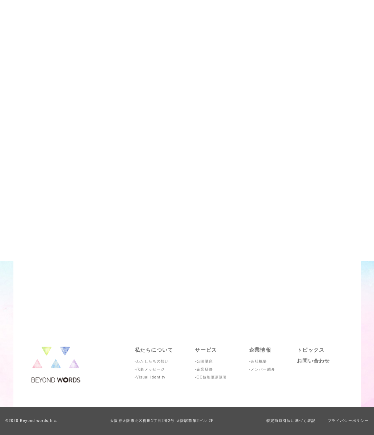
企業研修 (205, 369)
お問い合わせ (313, 361)
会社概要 (259, 361)
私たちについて (154, 350)
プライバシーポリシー (348, 421)
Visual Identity (150, 377)
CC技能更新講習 (212, 377)
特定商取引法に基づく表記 (290, 421)
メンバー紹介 (263, 369)
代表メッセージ (150, 369)
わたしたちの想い (152, 361)
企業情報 (260, 350)
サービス (206, 350)
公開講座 (205, 361)
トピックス (310, 350)
